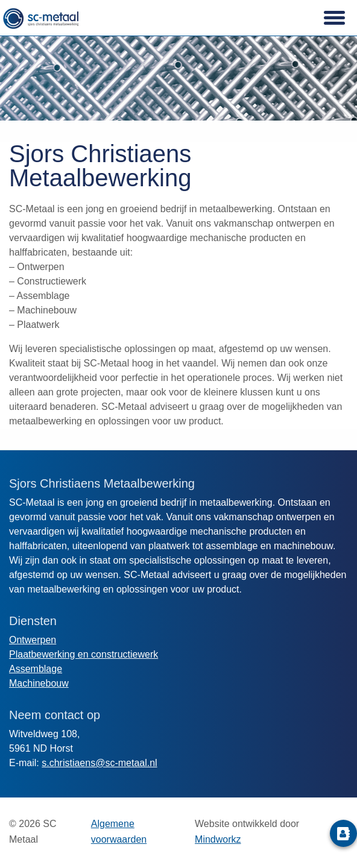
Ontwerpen (32, 640)
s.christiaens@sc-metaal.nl (99, 763)
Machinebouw (39, 683)
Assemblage (35, 669)
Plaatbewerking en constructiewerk (83, 654)
